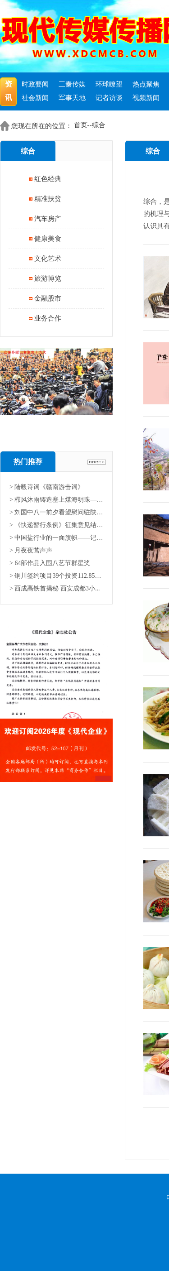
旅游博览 (47, 278)
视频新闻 (146, 97)
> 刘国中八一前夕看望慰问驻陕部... (56, 512)
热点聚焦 (146, 84)
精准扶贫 (47, 198)
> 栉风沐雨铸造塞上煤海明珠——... (56, 499)
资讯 (8, 90)
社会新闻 (35, 97)
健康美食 (47, 238)
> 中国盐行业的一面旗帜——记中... (56, 537)
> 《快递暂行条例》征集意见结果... (56, 525)
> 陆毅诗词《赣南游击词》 (46, 487)
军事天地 (72, 97)
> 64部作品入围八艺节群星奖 (49, 563)
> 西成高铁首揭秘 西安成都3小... (54, 588)
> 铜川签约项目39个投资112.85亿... (56, 575)
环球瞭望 (109, 84)
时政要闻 (35, 84)
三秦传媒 (72, 84)
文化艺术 (47, 258)
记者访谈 (109, 97)
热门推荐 (28, 461)
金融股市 (47, 298)
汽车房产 (47, 218)
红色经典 (47, 178)
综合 (98, 125)
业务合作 (47, 318)
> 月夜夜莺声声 (30, 550)
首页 (80, 125)
